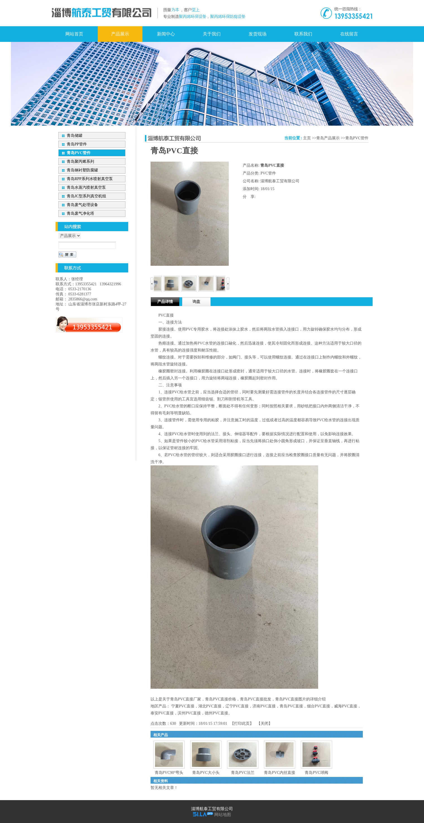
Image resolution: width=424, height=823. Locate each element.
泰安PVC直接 (162, 713)
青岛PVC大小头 (205, 773)
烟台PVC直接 (318, 706)
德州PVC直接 (216, 713)
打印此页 (242, 723)
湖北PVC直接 (209, 706)
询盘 (196, 302)
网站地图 (222, 814)
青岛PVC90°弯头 (169, 773)
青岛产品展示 (328, 138)
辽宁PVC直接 (237, 706)
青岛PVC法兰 (242, 773)
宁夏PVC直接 (182, 706)
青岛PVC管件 (356, 138)
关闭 (264, 723)
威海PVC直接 (345, 706)
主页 (307, 138)
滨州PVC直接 (189, 713)
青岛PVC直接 (291, 706)
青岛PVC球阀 (316, 773)
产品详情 (165, 302)
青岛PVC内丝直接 (279, 773)
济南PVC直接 (264, 706)
